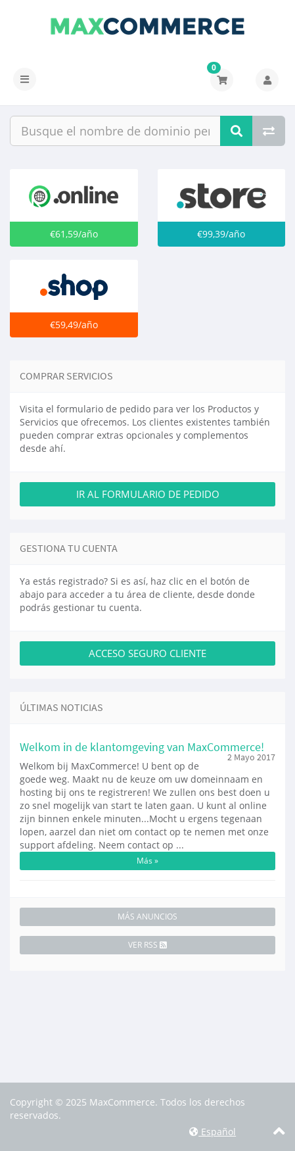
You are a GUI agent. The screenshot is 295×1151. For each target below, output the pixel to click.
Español (212, 1131)
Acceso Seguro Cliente (147, 653)
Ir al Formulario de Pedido (147, 494)
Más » (147, 860)
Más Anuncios (147, 916)
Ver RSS (147, 944)
